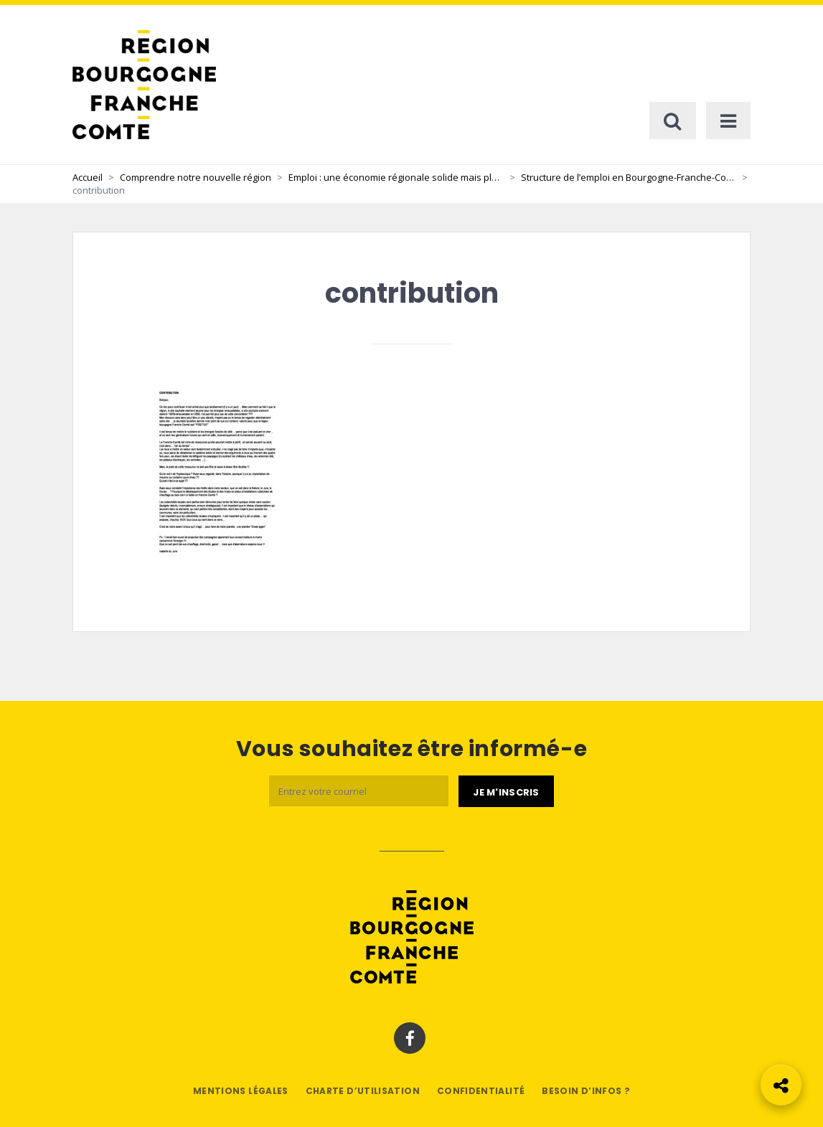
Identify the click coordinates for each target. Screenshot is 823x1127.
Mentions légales (240, 1091)
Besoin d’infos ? (586, 1091)
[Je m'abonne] (505, 791)
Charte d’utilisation (363, 1091)
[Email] (358, 790)
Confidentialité (481, 1091)
